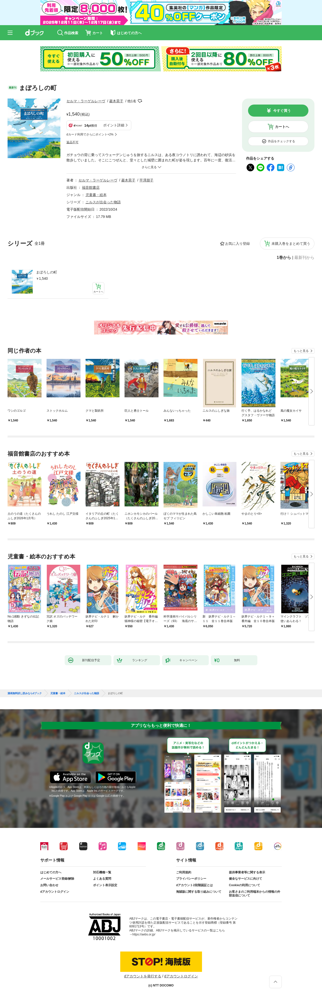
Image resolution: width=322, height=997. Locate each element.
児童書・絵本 (96, 195)
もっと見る (301, 351)
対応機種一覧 (102, 872)
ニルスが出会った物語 (103, 202)
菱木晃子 (116, 101)
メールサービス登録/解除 (57, 878)
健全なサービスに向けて (245, 878)
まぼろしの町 (46, 272)
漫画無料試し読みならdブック (25, 693)
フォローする (139, 101)
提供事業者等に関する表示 (247, 872)
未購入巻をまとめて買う (290, 244)
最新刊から (304, 258)
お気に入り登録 (237, 244)
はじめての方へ (50, 872)
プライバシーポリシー (191, 878)
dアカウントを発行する (142, 976)
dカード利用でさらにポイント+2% (89, 134)
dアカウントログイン (54, 891)
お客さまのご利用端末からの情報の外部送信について (254, 893)
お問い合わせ (49, 885)
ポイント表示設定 (105, 885)
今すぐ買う (282, 111)
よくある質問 (102, 878)
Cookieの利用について (244, 885)
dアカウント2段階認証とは (194, 885)
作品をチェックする (281, 141)
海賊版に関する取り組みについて (198, 891)
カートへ (282, 127)
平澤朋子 (146, 180)
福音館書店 (91, 187)
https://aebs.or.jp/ (143, 934)
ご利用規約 (183, 872)
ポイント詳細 (113, 125)
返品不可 (72, 142)
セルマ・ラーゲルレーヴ (85, 101)
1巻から (284, 258)
